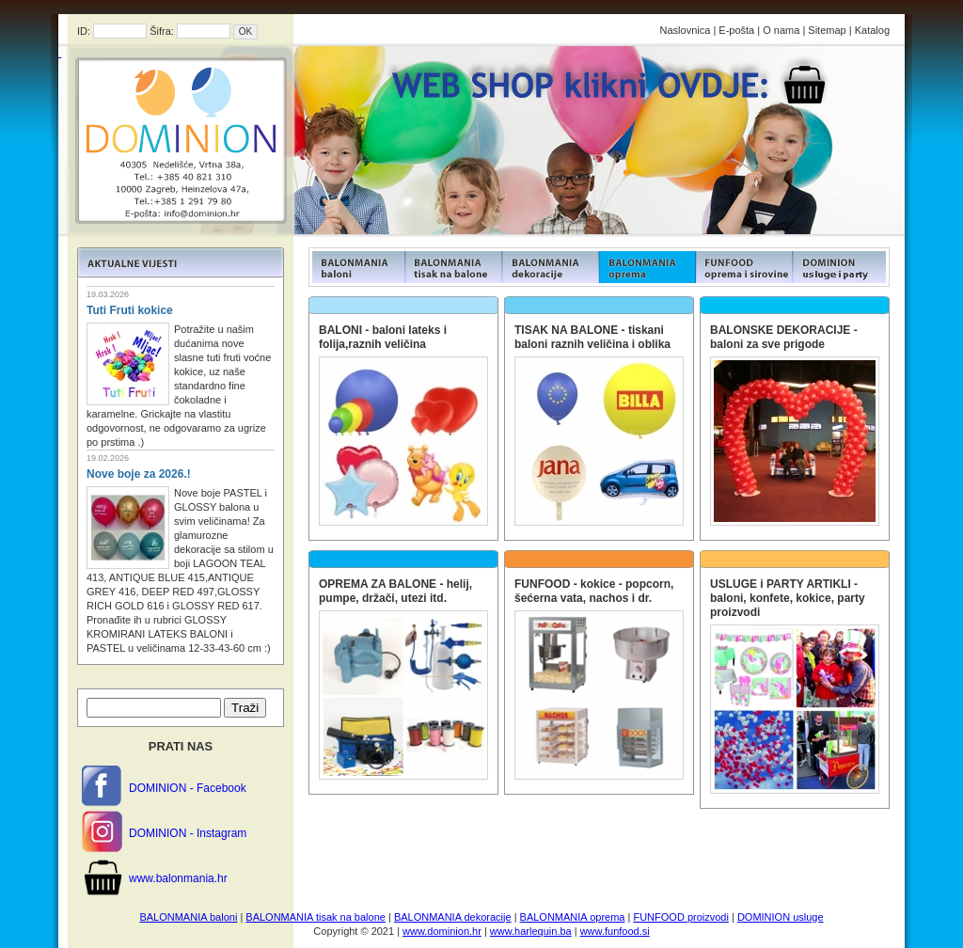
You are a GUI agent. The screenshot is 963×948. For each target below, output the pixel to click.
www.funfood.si (615, 931)
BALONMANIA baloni (188, 917)
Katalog (872, 30)
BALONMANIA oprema (572, 917)
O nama (781, 30)
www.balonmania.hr (178, 878)
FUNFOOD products (356, 267)
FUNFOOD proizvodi (680, 917)
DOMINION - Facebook (187, 788)
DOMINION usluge (780, 917)
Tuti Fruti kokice (130, 310)
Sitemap (826, 30)
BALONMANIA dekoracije (453, 917)
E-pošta (736, 30)
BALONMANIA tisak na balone (315, 917)
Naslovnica (685, 30)
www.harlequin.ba (531, 931)
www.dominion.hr (442, 931)
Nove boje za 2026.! (139, 474)
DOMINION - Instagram (187, 833)
